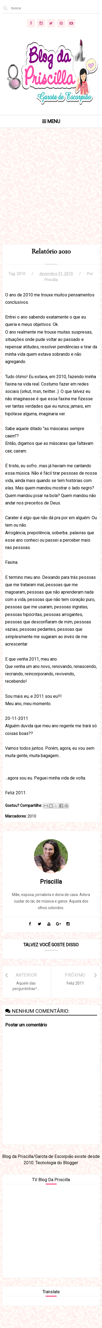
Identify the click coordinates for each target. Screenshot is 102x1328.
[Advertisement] (51, 193)
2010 (21, 274)
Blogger (70, 1162)
